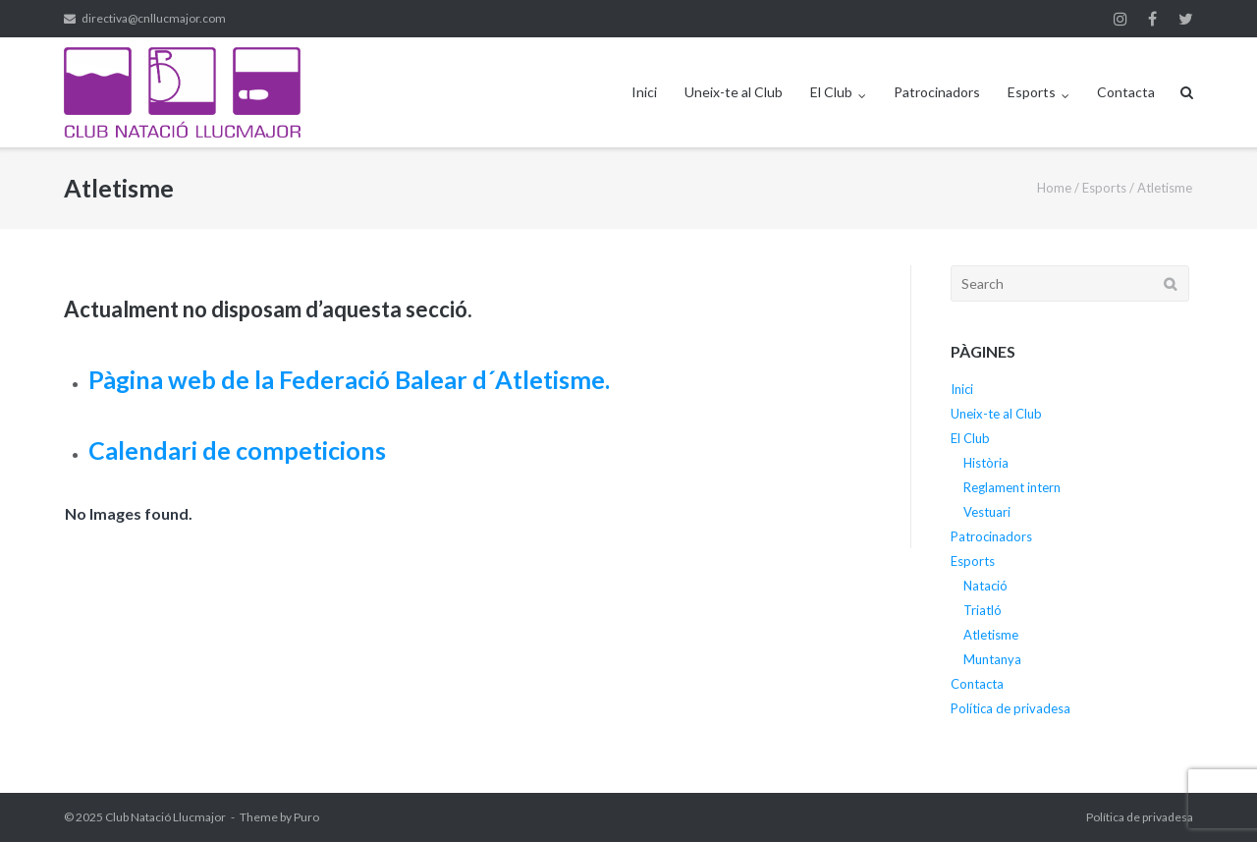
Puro (306, 817)
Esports (1032, 92)
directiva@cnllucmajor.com (154, 18)
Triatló (982, 610)
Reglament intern (1012, 487)
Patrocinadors (937, 92)
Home (1054, 188)
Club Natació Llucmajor (165, 817)
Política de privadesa (1010, 708)
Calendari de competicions (237, 450)
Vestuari (987, 512)
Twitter (1185, 18)
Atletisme (990, 635)
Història (986, 463)
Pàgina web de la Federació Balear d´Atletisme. (349, 379)
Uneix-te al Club (733, 92)
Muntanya (992, 659)
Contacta (1126, 92)
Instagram (1120, 18)
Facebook (1152, 18)
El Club (831, 92)
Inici (644, 92)
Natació (985, 585)
